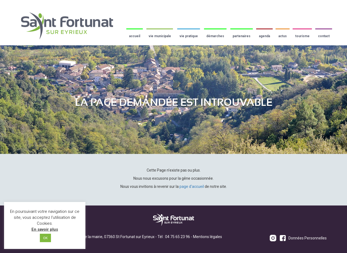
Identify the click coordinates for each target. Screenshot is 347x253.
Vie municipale (160, 36)
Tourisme (302, 36)
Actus (282, 36)
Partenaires (241, 36)
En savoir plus (44, 229)
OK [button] (45, 238)
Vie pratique (188, 36)
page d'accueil (191, 186)
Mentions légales (207, 237)
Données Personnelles (307, 238)
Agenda (264, 36)
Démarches (215, 36)
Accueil (134, 36)
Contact (324, 36)
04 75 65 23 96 (177, 237)
